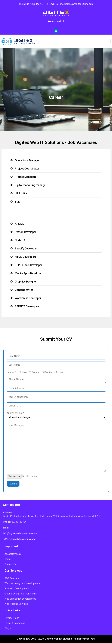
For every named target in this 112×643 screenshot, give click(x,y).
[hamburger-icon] (107, 41)
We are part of (56, 21)
